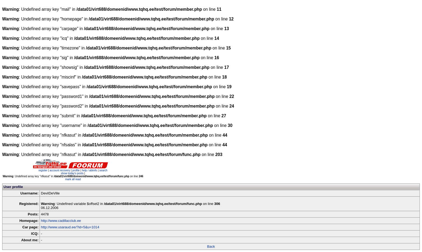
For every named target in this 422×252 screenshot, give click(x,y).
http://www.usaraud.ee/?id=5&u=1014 (70, 227)
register (42, 170)
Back (211, 246)
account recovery (60, 170)
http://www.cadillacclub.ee (61, 221)
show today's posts (72, 173)
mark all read (73, 179)
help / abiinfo (89, 170)
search (103, 170)
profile (76, 170)
